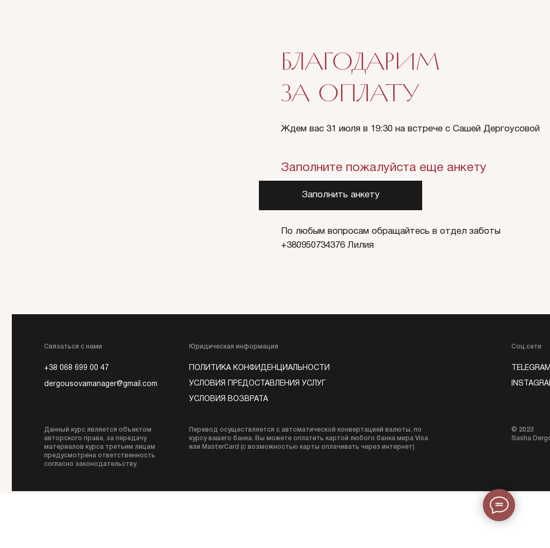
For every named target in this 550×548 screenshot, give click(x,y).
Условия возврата (228, 399)
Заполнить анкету (341, 195)
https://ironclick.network (275, 520)
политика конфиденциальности (259, 368)
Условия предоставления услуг (257, 383)
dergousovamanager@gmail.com (100, 384)
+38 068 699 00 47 (76, 368)
